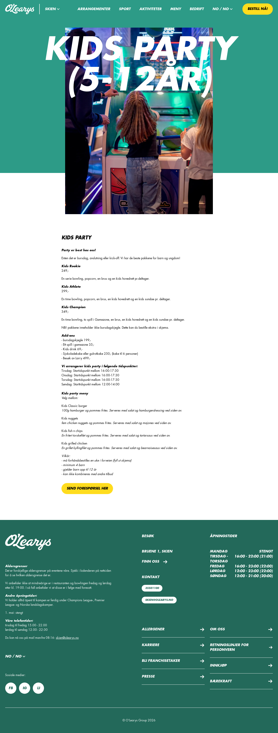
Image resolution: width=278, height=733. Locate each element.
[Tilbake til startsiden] (19, 9)
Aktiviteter (150, 9)
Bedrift (197, 9)
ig (25, 688)
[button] (53, 9)
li (38, 688)
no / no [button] (223, 9)
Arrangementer (93, 9)
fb (11, 688)
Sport (125, 9)
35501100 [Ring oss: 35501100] (152, 588)
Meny (175, 9)
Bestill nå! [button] (258, 9)
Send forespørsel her (87, 488)
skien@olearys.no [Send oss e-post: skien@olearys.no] (159, 600)
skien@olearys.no (67, 637)
